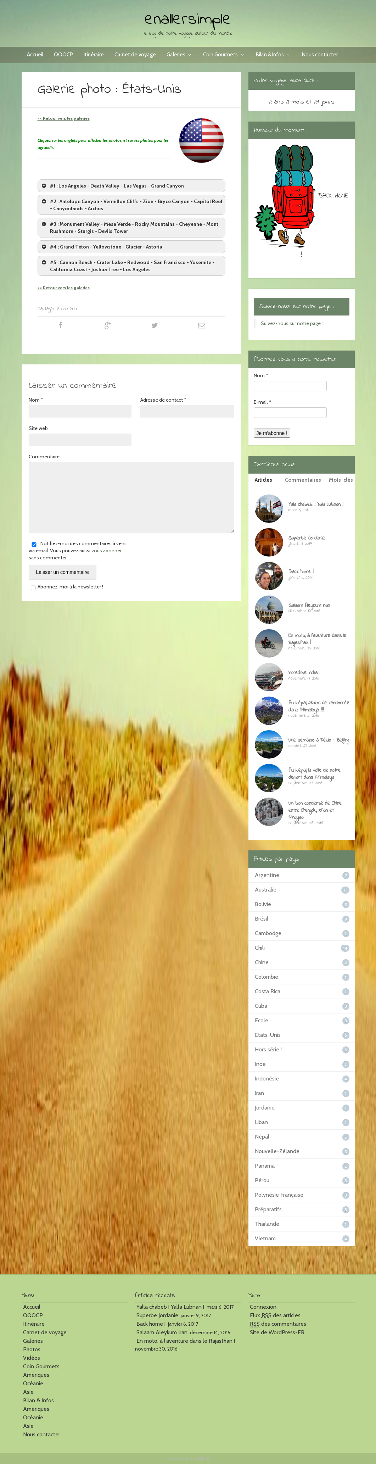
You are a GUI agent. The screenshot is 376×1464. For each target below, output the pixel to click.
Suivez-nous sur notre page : (296, 306)
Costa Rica (267, 991)
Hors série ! (268, 1049)
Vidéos (31, 1357)
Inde (260, 1064)
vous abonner (106, 550)
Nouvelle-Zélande (277, 1151)
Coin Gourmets (224, 54)
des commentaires (278, 1324)
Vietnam (265, 1238)
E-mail (262, 402)
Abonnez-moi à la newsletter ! (66, 586)
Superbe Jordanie (306, 538)
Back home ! (301, 572)
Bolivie (263, 904)
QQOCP (63, 54)
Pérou (262, 1180)
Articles (263, 480)
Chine (262, 962)
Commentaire (44, 456)
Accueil (35, 54)
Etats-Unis (268, 1035)
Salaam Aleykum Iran (309, 605)
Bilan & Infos (273, 54)
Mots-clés (341, 480)
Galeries (180, 54)
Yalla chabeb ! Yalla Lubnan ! (315, 504)
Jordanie (265, 1107)
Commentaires (303, 480)
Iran (259, 1093)
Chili (260, 947)
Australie (265, 889)
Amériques (36, 1374)
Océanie (33, 1383)
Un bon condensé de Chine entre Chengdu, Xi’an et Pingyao (315, 810)
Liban (261, 1122)
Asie (28, 1391)
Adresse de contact (163, 400)
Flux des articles (275, 1315)
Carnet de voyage (135, 54)
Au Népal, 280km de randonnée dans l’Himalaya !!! (318, 706)
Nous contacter (320, 54)
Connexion (263, 1306)
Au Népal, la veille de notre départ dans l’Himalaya (314, 774)
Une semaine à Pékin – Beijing (318, 740)
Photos (31, 1349)
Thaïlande (267, 1223)
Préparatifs (268, 1209)
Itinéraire (94, 54)
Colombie (266, 976)
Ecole (261, 1020)
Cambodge (268, 933)
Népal (262, 1136)
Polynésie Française (279, 1194)
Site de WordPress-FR (277, 1332)
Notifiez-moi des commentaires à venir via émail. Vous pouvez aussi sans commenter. (78, 550)
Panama (265, 1165)
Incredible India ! (304, 673)
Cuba (261, 1005)
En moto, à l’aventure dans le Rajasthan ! (317, 639)
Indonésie (267, 1078)
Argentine (267, 875)
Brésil (261, 918)
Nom (36, 400)
